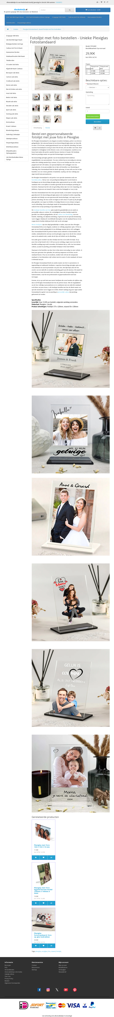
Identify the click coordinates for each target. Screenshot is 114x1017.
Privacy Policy (9, 979)
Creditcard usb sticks (12, 81)
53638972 (59, 2)
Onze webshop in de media (13, 972)
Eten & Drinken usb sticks (14, 89)
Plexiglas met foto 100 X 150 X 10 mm (42, 846)
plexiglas (38, 951)
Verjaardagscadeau (24, 23)
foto (49, 951)
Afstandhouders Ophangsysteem (11, 152)
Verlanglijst (62, 970)
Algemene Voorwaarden (12, 983)
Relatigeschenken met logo (14, 44)
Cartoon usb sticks (12, 77)
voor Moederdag (67, 214)
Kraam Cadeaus (11, 126)
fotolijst (58, 951)
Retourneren (36, 967)
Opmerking (89, 92)
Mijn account (63, 965)
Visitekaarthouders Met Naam (15, 56)
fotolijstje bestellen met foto (42, 210)
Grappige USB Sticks (59, 17)
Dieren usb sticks (11, 85)
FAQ (6, 967)
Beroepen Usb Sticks (12, 73)
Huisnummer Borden (95, 17)
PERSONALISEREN (93, 116)
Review (48, 128)
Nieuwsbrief (62, 972)
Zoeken (15, 29)
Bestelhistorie (63, 967)
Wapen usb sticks (11, 118)
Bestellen (97, 122)
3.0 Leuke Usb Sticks (12, 64)
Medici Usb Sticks (11, 97)
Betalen (7, 981)
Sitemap (34, 970)
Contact (34, 965)
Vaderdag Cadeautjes (13, 134)
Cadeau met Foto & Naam (76, 17)
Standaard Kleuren (93, 84)
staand (53, 951)
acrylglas (44, 951)
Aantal (88, 108)
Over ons (7, 976)
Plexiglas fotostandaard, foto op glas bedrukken (43, 935)
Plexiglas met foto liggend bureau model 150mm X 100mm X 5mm (43, 890)
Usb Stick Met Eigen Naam (15, 17)
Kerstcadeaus (10, 122)
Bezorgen (8, 965)
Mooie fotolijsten (37, 224)
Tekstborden (10, 23)
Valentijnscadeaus (11, 139)
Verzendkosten (9, 970)
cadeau (60, 214)
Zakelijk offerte (9, 974)
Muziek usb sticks (11, 102)
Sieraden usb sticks (12, 106)
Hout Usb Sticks (11, 93)
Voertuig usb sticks (12, 114)
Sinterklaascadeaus (12, 147)
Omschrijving (38, 128)
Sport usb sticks (11, 110)
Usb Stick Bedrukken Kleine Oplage (38, 17)
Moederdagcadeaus (12, 130)
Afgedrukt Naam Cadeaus (14, 69)
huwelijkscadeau (37, 180)
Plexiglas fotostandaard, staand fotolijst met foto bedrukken (42, 29)
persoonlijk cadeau (63, 292)
